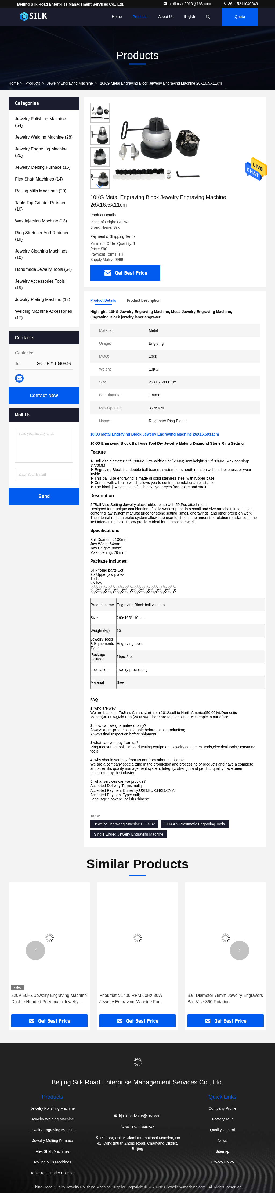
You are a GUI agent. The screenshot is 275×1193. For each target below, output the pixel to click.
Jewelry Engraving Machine (70, 83)
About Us (166, 17)
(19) (41, 236)
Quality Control (222, 1130)
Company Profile (222, 1108)
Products (140, 17)
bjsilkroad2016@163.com (187, 4)
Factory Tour (222, 1119)
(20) (41, 152)
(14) (39, 179)
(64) (43, 269)
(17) (43, 314)
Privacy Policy (222, 1162)
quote (240, 17)
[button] (100, 186)
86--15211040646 (240, 4)
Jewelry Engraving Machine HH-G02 (124, 824)
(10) (40, 205)
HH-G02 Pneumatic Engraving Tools (194, 824)
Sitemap (222, 1151)
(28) (44, 137)
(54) (40, 122)
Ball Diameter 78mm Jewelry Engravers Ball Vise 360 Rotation (225, 998)
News (222, 1140)
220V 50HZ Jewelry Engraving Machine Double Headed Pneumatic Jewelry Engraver (49, 999)
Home (117, 17)
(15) (42, 167)
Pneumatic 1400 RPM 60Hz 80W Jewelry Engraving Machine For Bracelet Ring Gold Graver (130, 999)
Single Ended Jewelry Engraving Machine (128, 834)
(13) (41, 221)
